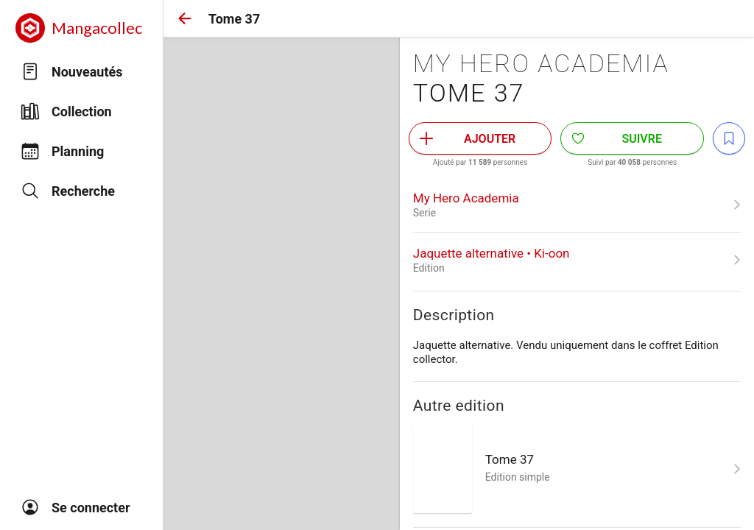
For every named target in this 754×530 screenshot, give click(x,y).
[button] (185, 18)
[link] (577, 204)
